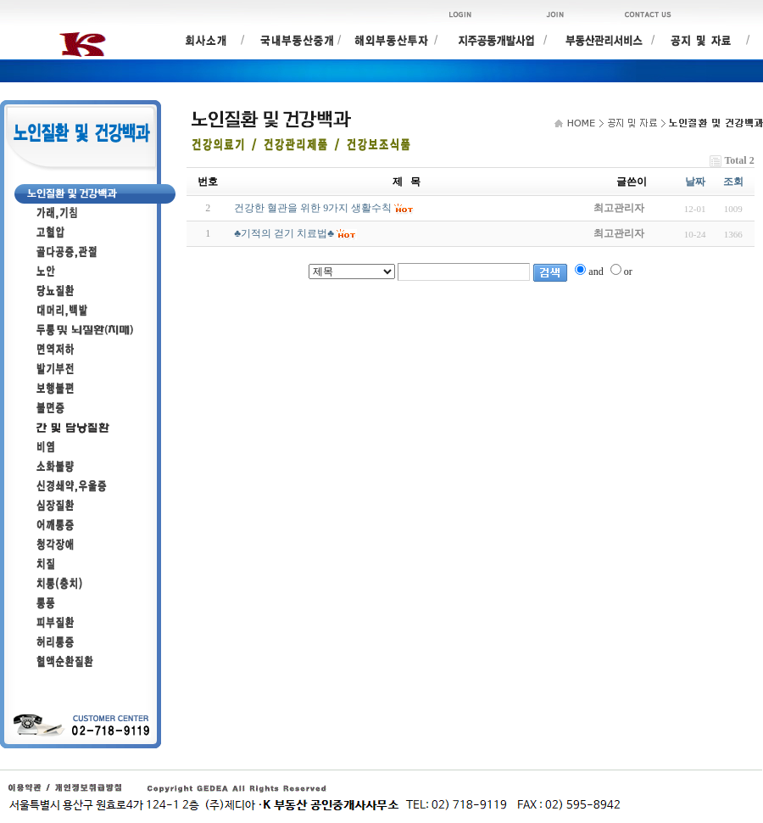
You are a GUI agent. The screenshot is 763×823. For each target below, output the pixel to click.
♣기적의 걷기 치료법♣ (284, 233)
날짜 (695, 182)
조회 (733, 182)
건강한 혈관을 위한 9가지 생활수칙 (313, 208)
